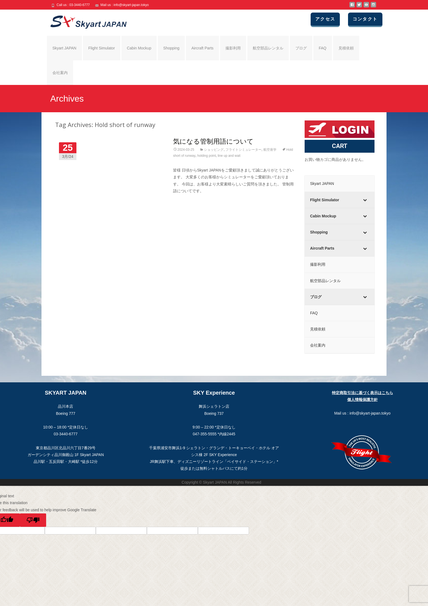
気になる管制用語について (213, 141)
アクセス (328, 19)
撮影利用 (233, 48)
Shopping (171, 48)
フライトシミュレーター (243, 150)
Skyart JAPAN (64, 48)
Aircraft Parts (202, 48)
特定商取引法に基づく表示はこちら (362, 393)
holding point (206, 156)
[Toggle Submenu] (364, 200)
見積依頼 (346, 48)
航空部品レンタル (268, 48)
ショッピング (214, 150)
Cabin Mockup (139, 48)
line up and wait (229, 156)
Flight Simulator (101, 48)
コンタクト (366, 19)
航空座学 (270, 150)
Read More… (185, 201)
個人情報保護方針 (362, 399)
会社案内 (60, 72)
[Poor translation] (33, 520)
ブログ (301, 48)
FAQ (322, 48)
